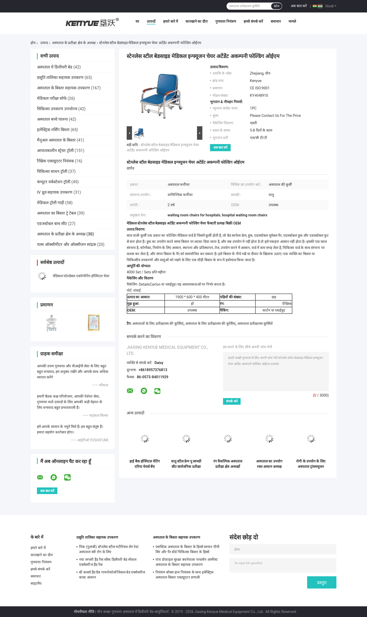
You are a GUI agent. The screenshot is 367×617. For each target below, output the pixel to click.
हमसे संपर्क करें (253, 21)
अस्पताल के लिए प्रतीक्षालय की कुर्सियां (210, 323)
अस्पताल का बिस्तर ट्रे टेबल (56, 213)
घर (137, 21)
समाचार (276, 21)
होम (33, 43)
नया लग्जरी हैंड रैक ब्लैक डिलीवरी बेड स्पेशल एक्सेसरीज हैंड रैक (107, 562)
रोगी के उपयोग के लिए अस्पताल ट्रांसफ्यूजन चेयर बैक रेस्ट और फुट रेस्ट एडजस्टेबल (310, 464)
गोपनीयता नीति (84, 612)
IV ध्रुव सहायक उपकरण (54, 192)
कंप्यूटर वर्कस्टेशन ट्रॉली (53, 181)
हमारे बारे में (170, 21)
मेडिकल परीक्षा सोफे (52, 98)
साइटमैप (36, 583)
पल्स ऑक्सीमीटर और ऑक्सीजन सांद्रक (66, 244)
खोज (276, 6)
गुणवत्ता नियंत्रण (225, 21)
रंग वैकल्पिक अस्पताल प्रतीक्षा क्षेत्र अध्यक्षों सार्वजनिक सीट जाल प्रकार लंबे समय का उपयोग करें (227, 464)
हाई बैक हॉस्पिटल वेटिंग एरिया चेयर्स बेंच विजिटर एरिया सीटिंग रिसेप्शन (144, 464)
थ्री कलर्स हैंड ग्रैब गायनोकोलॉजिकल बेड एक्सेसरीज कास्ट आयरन (112, 574)
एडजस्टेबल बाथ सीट (52, 223)
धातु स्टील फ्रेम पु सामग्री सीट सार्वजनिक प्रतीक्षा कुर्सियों (186, 464)
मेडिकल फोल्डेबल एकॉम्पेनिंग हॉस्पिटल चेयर (81, 276)
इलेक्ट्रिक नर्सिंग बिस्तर (53, 129)
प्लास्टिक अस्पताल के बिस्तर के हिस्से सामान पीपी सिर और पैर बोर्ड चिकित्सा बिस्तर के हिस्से (187, 549)
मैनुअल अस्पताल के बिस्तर (56, 140)
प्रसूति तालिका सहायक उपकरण (60, 77)
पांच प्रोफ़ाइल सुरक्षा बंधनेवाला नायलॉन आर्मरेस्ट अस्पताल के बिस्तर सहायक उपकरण (186, 562)
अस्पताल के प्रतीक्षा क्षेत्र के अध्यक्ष (73, 43)
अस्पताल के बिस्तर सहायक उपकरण (63, 88)
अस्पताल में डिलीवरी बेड (54, 67)
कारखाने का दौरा (197, 21)
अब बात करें (299, 6)
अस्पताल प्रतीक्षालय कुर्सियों (255, 323)
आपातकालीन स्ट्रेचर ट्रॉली (55, 150)
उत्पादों (151, 21)
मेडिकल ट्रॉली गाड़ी (50, 202)
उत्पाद (44, 43)
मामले (292, 21)
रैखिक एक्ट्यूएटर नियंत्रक (55, 161)
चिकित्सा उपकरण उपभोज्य (57, 108)
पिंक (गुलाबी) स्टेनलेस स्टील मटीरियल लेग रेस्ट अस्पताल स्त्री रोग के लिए (109, 549)
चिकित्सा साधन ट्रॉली (52, 171)
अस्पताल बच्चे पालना (52, 119)
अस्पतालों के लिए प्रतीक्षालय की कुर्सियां (157, 323)
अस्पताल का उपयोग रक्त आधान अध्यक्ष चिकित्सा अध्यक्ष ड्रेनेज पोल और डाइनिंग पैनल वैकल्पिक (269, 464)
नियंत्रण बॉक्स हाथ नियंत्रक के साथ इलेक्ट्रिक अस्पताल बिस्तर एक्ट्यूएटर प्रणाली (184, 574)
